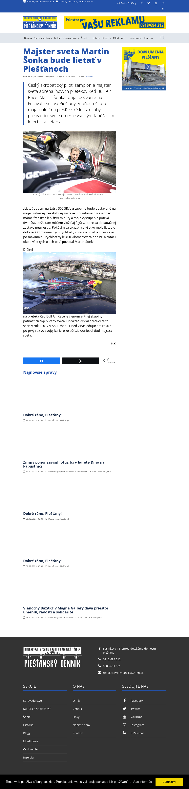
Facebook (132, 700)
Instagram (133, 725)
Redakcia (89, 76)
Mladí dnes (120, 38)
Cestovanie (136, 38)
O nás (76, 700)
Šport (85, 38)
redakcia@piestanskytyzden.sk (123, 673)
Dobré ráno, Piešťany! (42, 415)
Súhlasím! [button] (169, 781)
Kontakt (78, 733)
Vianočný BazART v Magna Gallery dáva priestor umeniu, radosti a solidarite (65, 610)
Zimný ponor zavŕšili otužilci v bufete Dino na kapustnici (64, 464)
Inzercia (148, 38)
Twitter (131, 709)
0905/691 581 (112, 666)
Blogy (106, 38)
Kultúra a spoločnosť (66, 38)
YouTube (132, 717)
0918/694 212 (112, 659)
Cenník (77, 709)
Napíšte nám (81, 725)
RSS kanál (133, 733)
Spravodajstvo (43, 38)
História (96, 38)
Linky (76, 717)
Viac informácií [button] (143, 781)
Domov (28, 38)
